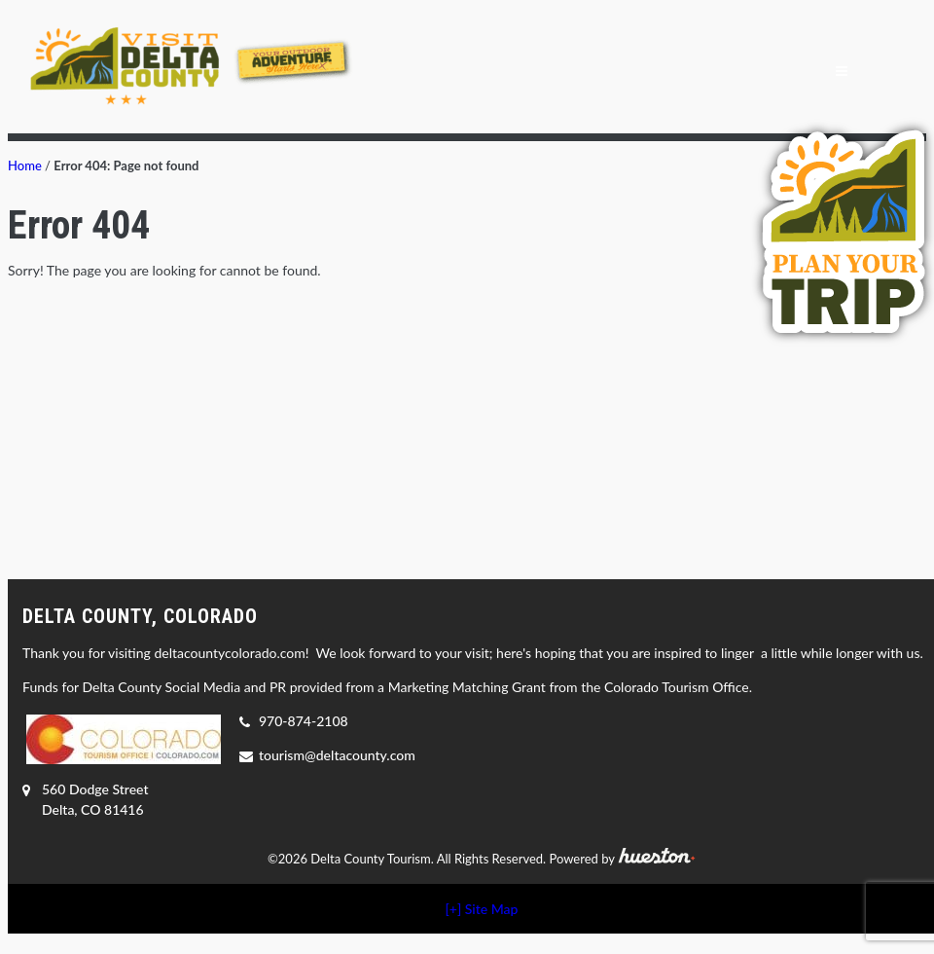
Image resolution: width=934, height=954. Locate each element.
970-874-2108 (303, 721)
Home (25, 165)
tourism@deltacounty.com (337, 755)
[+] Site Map (482, 908)
